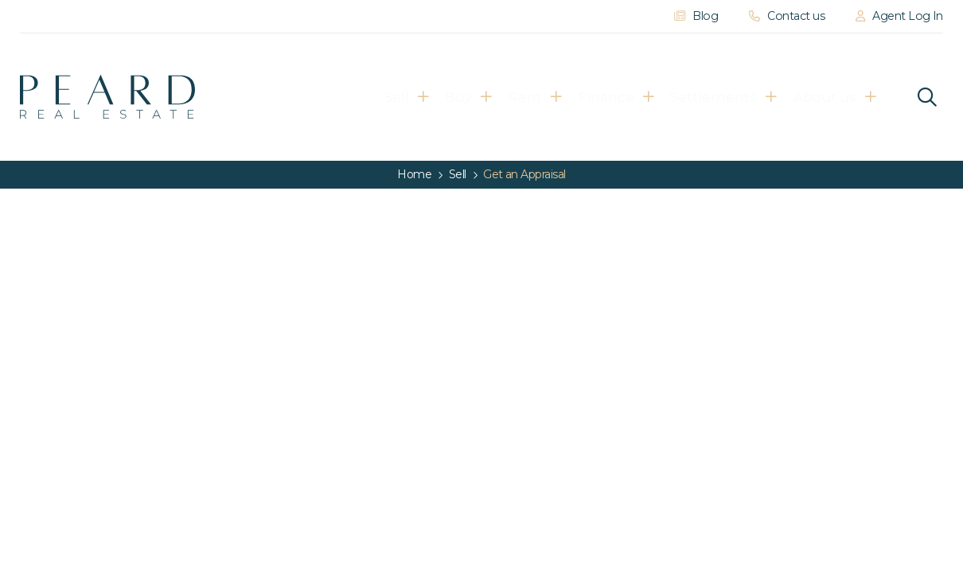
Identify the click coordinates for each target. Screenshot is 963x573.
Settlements (715, 97)
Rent (493, 97)
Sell (327, 97)
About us (842, 97)
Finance (591, 97)
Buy (407, 97)
